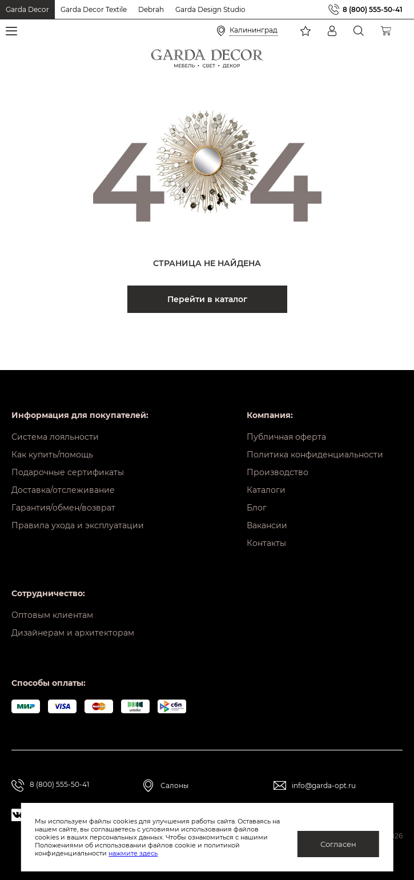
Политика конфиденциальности (315, 454)
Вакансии (267, 525)
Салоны (174, 785)
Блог (257, 508)
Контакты (266, 543)
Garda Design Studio (210, 9)
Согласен (338, 844)
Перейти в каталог (207, 299)
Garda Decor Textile (94, 9)
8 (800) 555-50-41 (373, 9)
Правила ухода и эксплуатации (77, 525)
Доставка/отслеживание (63, 490)
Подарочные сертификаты (67, 472)
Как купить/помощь (52, 454)
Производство (277, 472)
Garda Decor (27, 9)
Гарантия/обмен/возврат (63, 508)
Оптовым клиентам (52, 615)
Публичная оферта (286, 437)
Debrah (151, 9)
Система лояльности (55, 437)
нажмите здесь (133, 853)
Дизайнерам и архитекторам (72, 633)
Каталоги (266, 490)
